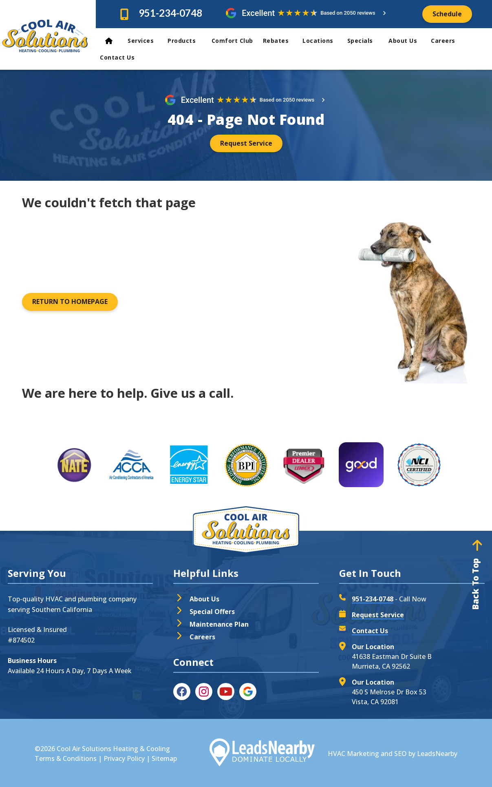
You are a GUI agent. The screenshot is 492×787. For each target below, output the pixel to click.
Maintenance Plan (219, 624)
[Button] (447, 14)
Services (144, 40)
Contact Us (118, 57)
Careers (443, 40)
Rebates (279, 40)
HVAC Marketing (353, 753)
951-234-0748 (170, 13)
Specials (364, 40)
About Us (406, 40)
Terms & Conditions (66, 758)
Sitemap (164, 758)
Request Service (378, 614)
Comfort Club (232, 40)
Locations (321, 40)
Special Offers (212, 611)
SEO (400, 753)
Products (186, 40)
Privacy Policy (124, 758)
